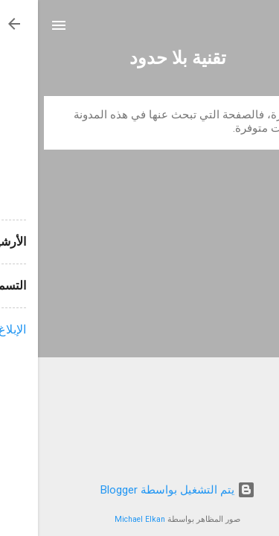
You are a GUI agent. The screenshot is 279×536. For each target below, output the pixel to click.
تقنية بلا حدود (140, 58)
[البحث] (258, 27)
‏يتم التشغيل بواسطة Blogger (139, 490)
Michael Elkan (102, 519)
